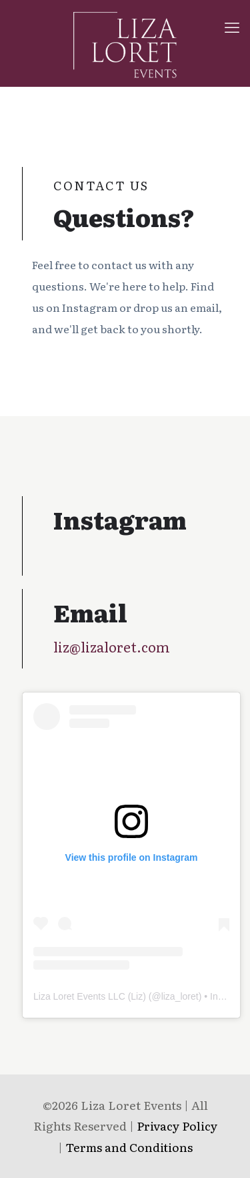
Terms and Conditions (129, 1146)
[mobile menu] (232, 26)
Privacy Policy (177, 1125)
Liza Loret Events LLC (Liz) (89, 996)
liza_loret (180, 996)
